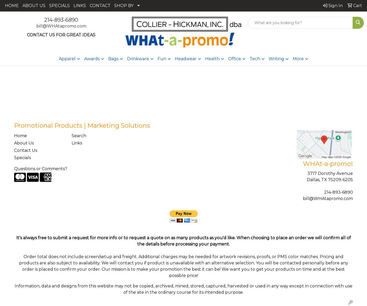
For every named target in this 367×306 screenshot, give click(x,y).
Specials (22, 157)
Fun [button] (162, 58)
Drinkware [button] (138, 58)
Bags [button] (113, 58)
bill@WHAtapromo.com (61, 26)
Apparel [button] (67, 58)
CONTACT (100, 5)
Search (79, 135)
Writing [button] (276, 58)
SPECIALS (59, 5)
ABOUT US (33, 5)
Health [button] (212, 58)
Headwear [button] (186, 58)
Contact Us (25, 150)
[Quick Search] (300, 23)
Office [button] (234, 58)
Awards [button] (92, 58)
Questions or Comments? (40, 168)
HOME (12, 5)
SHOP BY (124, 5)
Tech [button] (255, 58)
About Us (24, 143)
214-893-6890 (61, 20)
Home (20, 135)
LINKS (79, 5)
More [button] (298, 58)
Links (77, 143)
